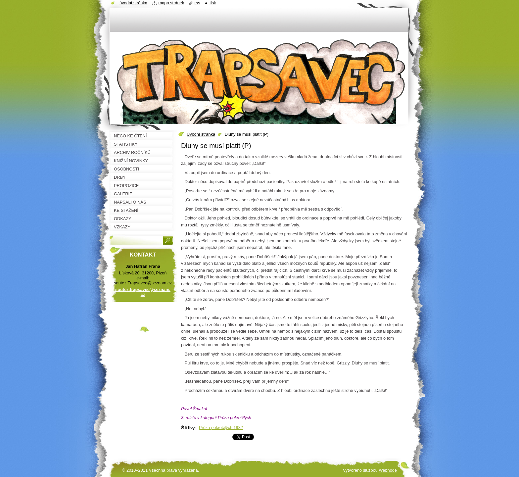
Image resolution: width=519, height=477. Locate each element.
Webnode (388, 470)
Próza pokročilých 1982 (221, 427)
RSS (197, 2)
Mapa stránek (171, 2)
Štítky (188, 427)
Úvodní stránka (201, 134)
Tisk (213, 2)
